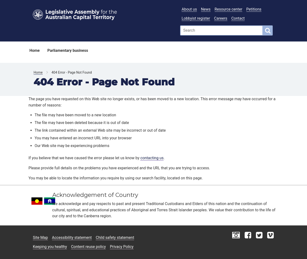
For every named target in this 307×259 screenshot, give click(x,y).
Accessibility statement (72, 237)
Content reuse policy (88, 246)
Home (35, 50)
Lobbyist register (196, 18)
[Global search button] (268, 30)
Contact (238, 18)
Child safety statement (115, 237)
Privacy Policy (122, 246)
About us (189, 9)
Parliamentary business (67, 50)
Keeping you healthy (50, 246)
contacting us (152, 158)
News (206, 9)
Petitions (253, 9)
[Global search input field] (221, 30)
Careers (220, 18)
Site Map (40, 237)
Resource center (228, 9)
